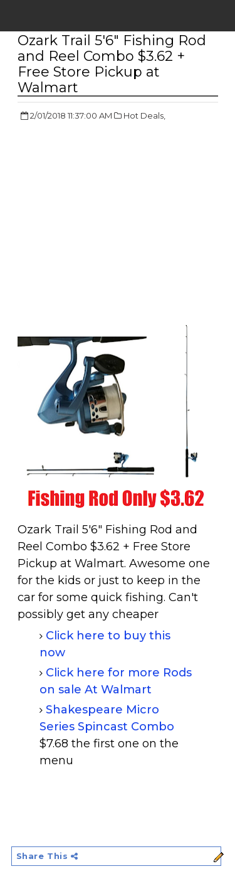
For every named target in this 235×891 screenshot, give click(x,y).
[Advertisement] (123, 223)
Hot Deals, (144, 115)
